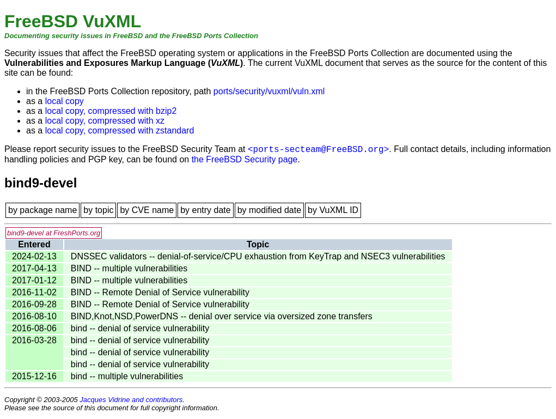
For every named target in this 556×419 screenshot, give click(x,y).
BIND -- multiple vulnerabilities (129, 268)
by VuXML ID (333, 210)
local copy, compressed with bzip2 (111, 111)
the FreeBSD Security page (245, 159)
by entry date (205, 210)
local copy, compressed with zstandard (119, 130)
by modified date (269, 210)
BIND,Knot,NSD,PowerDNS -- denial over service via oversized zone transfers (221, 316)
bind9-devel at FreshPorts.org (53, 233)
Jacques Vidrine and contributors (131, 400)
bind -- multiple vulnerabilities (127, 376)
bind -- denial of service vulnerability (140, 328)
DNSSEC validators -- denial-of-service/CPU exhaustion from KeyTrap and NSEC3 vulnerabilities (258, 256)
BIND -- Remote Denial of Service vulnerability (160, 292)
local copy (64, 101)
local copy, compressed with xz (104, 120)
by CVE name (147, 210)
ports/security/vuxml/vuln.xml (269, 91)
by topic (98, 210)
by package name (42, 210)
